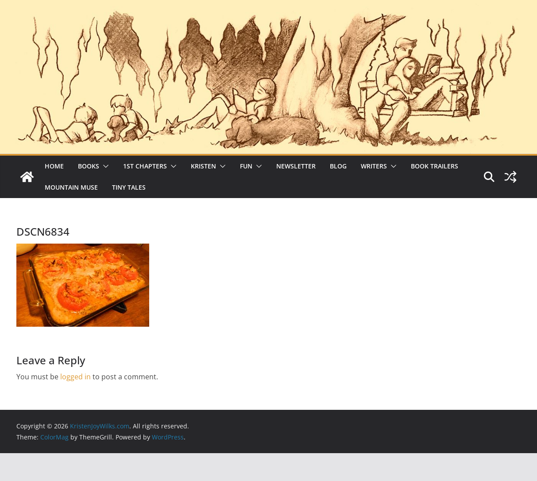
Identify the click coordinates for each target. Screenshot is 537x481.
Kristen (203, 166)
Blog (338, 166)
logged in (75, 377)
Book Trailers (434, 166)
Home (54, 166)
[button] (104, 166)
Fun (246, 166)
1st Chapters (145, 166)
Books (88, 166)
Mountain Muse (71, 187)
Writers (374, 166)
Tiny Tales (129, 187)
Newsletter (296, 166)
